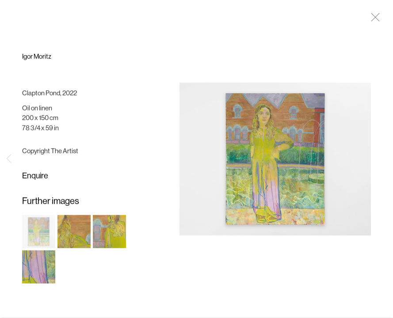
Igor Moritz (36, 58)
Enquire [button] (35, 178)
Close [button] (373, 19)
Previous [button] (9, 159)
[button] (38, 233)
